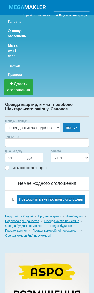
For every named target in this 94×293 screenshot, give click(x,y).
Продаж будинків (60, 226)
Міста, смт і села (13, 50)
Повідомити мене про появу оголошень (51, 199)
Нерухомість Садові (19, 216)
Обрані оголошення (36, 15)
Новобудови (74, 216)
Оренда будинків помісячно (24, 226)
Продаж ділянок (16, 230)
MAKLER (27, 7)
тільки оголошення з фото (29, 168)
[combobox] (47, 142)
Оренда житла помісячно (61, 221)
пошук (71, 127)
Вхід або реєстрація (71, 15)
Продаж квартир (49, 216)
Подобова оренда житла (22, 221)
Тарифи (14, 65)
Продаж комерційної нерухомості (55, 230)
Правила (15, 75)
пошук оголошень (17, 33)
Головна (14, 22)
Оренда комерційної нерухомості (28, 235)
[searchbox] (14, 143)
